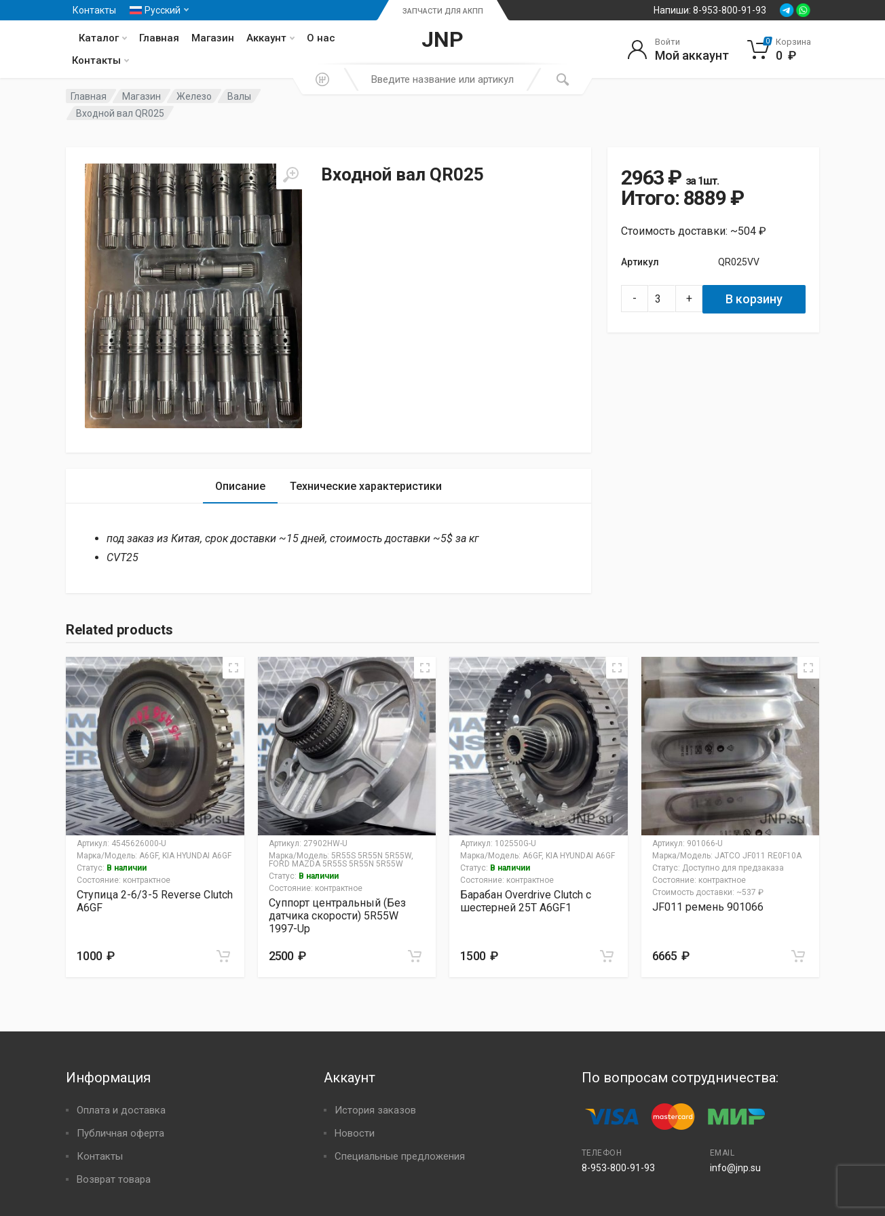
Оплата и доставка (121, 1110)
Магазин (212, 38)
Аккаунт (270, 38)
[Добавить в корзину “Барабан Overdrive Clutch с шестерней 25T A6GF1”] (607, 956)
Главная (159, 38)
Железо (194, 96)
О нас (321, 38)
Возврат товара (114, 1179)
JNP (442, 39)
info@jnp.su (735, 1167)
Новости (355, 1133)
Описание (240, 486)
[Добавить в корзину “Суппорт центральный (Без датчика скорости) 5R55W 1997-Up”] (414, 956)
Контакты (94, 10)
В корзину (754, 299)
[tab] (240, 486)
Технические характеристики (366, 486)
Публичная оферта (120, 1133)
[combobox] (442, 79)
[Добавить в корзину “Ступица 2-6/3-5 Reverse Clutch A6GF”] (223, 956)
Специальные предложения (400, 1156)
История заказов (375, 1110)
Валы (239, 96)
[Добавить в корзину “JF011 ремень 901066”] (798, 956)
